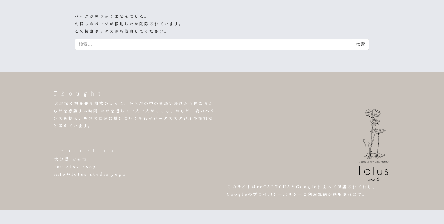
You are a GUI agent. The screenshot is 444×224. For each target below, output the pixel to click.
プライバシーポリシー (278, 195)
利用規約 (318, 195)
